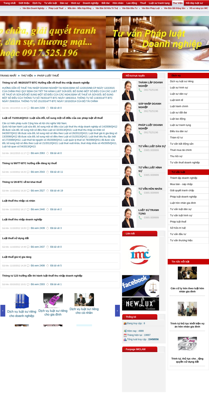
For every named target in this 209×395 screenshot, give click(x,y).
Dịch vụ (176, 75)
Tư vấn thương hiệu (181, 240)
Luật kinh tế (176, 100)
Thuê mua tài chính (181, 150)
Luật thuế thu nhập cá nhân (18, 200)
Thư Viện (27, 75)
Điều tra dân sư (179, 131)
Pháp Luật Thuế (56, 8)
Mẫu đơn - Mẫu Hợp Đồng (79, 8)
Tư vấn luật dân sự (152, 146)
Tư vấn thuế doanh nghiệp (185, 162)
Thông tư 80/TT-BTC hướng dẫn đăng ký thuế (29, 163)
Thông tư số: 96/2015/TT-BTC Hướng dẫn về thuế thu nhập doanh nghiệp (45, 82)
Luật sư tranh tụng (180, 125)
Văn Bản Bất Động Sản (174, 8)
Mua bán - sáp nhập (181, 184)
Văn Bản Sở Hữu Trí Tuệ (107, 8)
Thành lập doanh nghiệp (183, 177)
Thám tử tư (176, 137)
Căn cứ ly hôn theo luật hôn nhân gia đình (187, 290)
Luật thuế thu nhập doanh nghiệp (22, 219)
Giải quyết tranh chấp (182, 190)
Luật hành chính (179, 106)
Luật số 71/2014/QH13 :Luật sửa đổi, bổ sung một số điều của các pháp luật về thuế (52, 118)
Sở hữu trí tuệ (178, 227)
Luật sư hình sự (179, 87)
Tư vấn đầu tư (178, 234)
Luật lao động (177, 118)
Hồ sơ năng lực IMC (199, 8)
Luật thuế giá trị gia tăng (16, 256)
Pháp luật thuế (178, 221)
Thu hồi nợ (176, 156)
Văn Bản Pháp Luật (151, 8)
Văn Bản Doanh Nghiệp (33, 8)
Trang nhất (8, 75)
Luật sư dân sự (178, 93)
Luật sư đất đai (178, 112)
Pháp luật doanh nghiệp (183, 196)
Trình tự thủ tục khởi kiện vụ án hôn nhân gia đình (187, 325)
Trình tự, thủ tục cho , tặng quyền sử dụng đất (187, 360)
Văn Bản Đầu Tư (129, 8)
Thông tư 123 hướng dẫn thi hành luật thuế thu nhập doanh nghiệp (42, 275)
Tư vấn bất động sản (181, 143)
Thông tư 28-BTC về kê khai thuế (22, 182)
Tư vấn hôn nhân (150, 188)
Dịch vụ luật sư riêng (181, 81)
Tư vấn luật (178, 172)
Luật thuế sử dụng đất (15, 238)
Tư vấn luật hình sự (181, 215)
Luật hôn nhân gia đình (183, 202)
